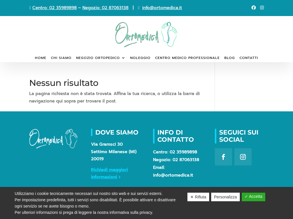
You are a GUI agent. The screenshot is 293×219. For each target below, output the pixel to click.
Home (40, 58)
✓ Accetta (253, 196)
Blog (229, 58)
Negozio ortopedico (98, 58)
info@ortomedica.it (162, 8)
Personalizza (225, 197)
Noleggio (140, 58)
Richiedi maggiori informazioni (109, 173)
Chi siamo (61, 58)
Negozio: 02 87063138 (105, 8)
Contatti (248, 58)
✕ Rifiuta (198, 197)
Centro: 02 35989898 (54, 8)
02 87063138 (186, 160)
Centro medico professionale (187, 58)
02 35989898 (183, 152)
